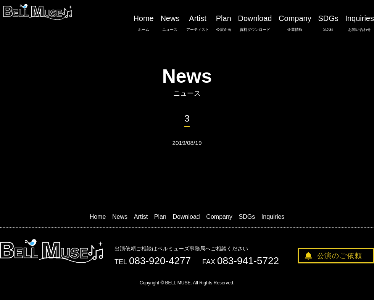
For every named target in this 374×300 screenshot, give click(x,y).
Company (295, 23)
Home (143, 23)
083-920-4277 (160, 260)
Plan (223, 23)
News (169, 23)
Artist (197, 23)
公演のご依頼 (340, 256)
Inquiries (359, 23)
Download (255, 23)
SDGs (328, 23)
